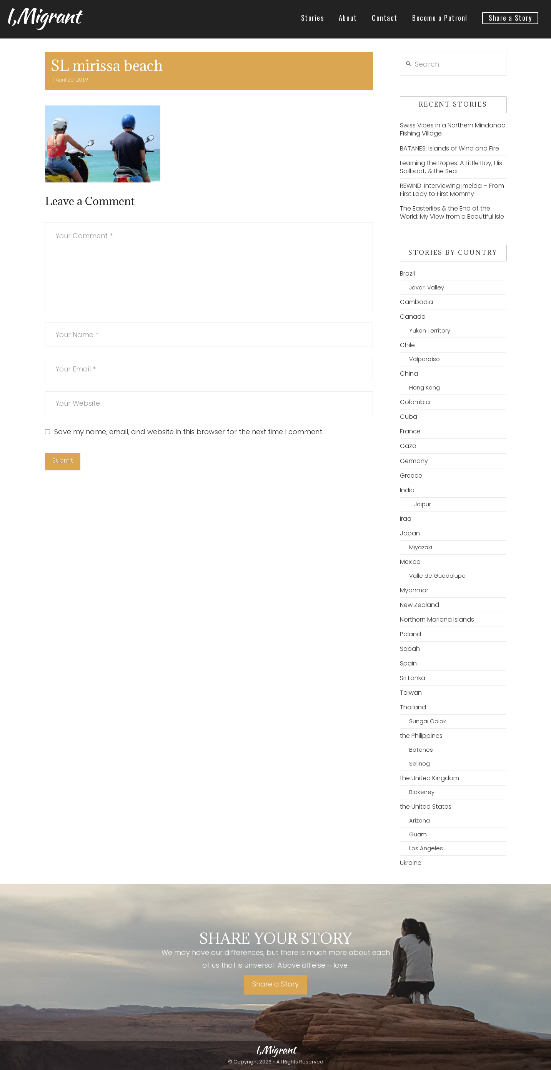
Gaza (408, 445)
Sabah (410, 648)
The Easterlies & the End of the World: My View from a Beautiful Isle (452, 212)
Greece (411, 475)
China (409, 373)
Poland (410, 634)
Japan (410, 533)
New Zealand (419, 604)
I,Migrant (42, 16)
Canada (413, 316)
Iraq (405, 518)
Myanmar (414, 590)
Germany (414, 460)
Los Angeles (426, 848)
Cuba (408, 416)
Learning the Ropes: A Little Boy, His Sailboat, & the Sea (451, 167)
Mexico (410, 561)
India (407, 490)
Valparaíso (424, 359)
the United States (425, 806)
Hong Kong (424, 387)
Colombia (415, 402)
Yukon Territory (429, 330)
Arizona (419, 820)
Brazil (407, 273)
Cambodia (416, 302)
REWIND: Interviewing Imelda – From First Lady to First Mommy (452, 189)
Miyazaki (420, 547)
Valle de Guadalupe (437, 576)
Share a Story (275, 984)
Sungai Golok (427, 721)
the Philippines (421, 735)
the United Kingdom (429, 778)
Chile (407, 345)
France (410, 431)
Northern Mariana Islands (437, 619)
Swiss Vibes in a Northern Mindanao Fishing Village (453, 129)
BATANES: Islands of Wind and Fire (449, 148)
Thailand (413, 707)
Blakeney (421, 792)
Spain (408, 663)
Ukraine (410, 862)
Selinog (419, 763)
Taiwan (411, 692)
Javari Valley (426, 287)
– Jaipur (420, 504)
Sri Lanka (412, 678)
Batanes (421, 750)
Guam (418, 834)
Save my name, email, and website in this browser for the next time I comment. (188, 431)
